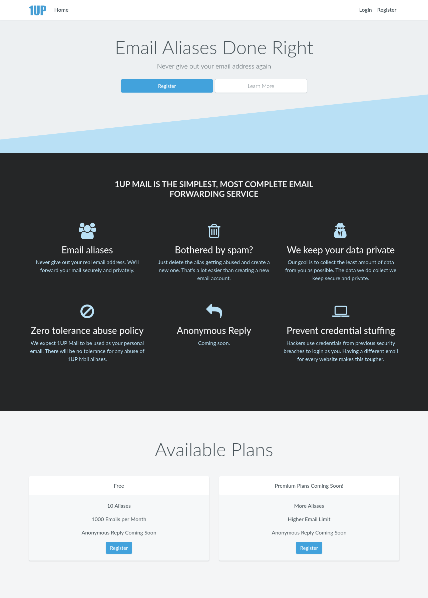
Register (387, 9)
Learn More (261, 86)
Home (61, 9)
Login (365, 9)
